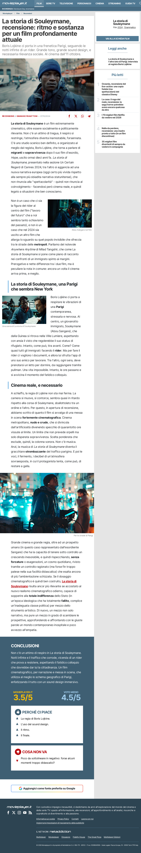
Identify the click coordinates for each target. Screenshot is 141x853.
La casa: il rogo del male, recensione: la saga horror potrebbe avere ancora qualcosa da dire (113, 104)
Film (39, 3)
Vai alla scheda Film (117, 38)
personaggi (84, 3)
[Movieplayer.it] (14, 3)
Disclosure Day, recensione (24, 9)
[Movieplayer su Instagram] (19, 812)
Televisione (66, 3)
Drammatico (130, 27)
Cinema (100, 3)
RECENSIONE (8, 116)
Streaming (114, 3)
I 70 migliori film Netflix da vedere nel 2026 (113, 116)
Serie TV (50, 3)
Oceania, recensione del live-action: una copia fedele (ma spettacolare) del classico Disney (114, 89)
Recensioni (28, 13)
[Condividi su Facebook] (69, 116)
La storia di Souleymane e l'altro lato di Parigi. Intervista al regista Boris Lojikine (123, 62)
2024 (120, 27)
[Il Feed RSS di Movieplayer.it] (30, 812)
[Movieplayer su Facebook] (8, 812)
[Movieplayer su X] (14, 812)
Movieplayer (8, 13)
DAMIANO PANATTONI (27, 116)
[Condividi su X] (76, 116)
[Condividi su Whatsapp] (82, 116)
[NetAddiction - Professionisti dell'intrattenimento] (60, 831)
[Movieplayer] (19, 807)
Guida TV (130, 3)
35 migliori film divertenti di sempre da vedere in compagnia (113, 144)
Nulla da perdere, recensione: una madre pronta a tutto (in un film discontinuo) (114, 132)
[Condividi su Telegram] (89, 116)
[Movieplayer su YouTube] (25, 812)
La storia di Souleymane (121, 22)
